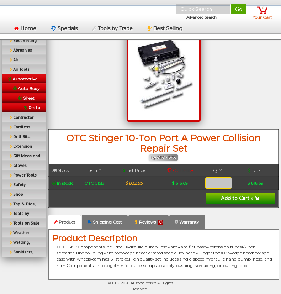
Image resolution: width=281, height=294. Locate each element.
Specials (64, 28)
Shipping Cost (105, 222)
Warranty (187, 222)
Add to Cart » (240, 198)
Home (25, 28)
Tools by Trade (112, 28)
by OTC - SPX (164, 157)
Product (64, 222)
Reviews (148, 222)
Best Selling (164, 28)
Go (238, 9)
